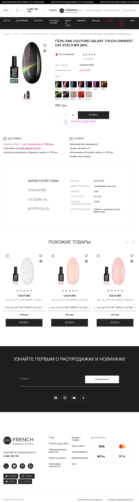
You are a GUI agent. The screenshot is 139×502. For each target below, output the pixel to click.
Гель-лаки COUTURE (69, 29)
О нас (51, 434)
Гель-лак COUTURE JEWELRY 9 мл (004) (115, 293)
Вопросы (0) (38, 203)
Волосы (39, 21)
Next (133, 237)
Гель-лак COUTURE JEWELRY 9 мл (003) (70, 293)
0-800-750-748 (33, 10)
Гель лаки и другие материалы (34, 29)
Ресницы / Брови (60, 21)
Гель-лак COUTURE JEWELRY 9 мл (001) (24, 293)
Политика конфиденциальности (120, 496)
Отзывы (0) (37, 194)
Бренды (115, 21)
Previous (127, 237)
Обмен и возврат (57, 454)
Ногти (6, 21)
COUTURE (84, 65)
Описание (37, 185)
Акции (129, 21)
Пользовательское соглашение (90, 496)
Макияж (99, 21)
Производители (80, 454)
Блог (74, 460)
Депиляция (23, 21)
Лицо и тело (82, 21)
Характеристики (43, 176)
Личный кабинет (80, 448)
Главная (7, 29)
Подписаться (102, 375)
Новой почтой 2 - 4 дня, (28, 139)
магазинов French (30, 143)
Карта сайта (78, 442)
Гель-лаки (54, 29)
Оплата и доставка (58, 440)
